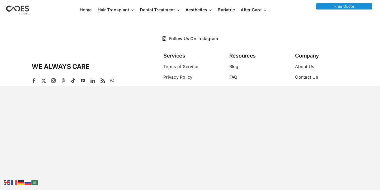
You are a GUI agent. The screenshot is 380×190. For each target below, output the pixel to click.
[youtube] (83, 80)
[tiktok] (73, 80)
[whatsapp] (112, 80)
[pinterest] (63, 80)
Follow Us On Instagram (190, 38)
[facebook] (34, 80)
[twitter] (43, 80)
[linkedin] (93, 80)
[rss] (103, 80)
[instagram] (53, 80)
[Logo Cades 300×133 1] (18, 7)
